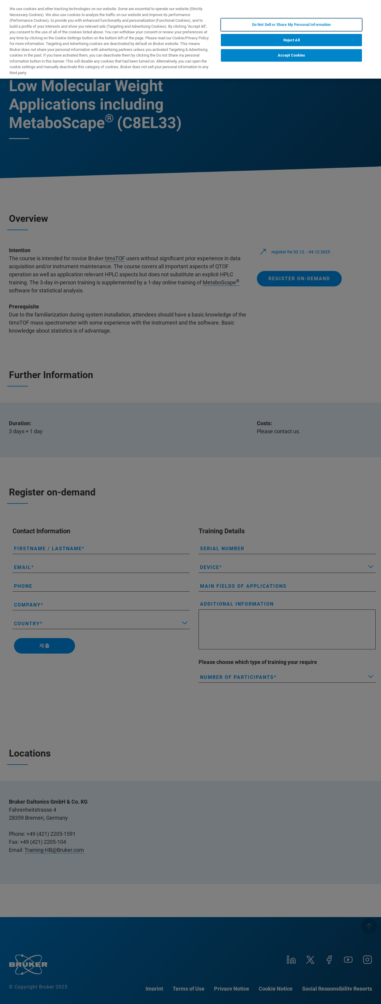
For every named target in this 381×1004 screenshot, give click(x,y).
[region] (190, 39)
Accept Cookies (291, 55)
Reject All (291, 40)
